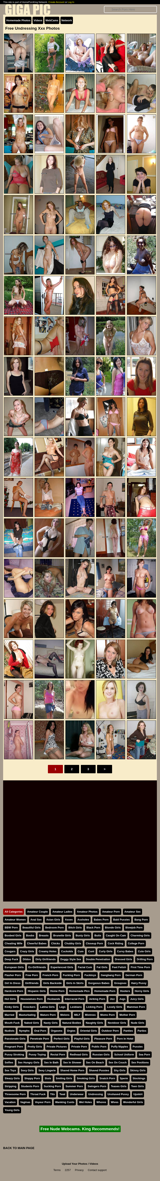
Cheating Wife (13, 943)
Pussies (138, 1046)
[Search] (130, 9)
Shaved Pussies (99, 1070)
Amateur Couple (37, 911)
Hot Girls (10, 999)
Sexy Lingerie (47, 1070)
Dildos (27, 959)
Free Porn (32, 975)
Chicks (55, 943)
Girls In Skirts (75, 983)
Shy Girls (119, 1070)
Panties (128, 1030)
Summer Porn (74, 1086)
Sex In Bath (51, 1062)
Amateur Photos (87, 911)
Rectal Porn (57, 1054)
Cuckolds (67, 951)
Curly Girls (105, 951)
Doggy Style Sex (70, 959)
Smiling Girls (64, 1078)
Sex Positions (140, 1062)
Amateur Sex (132, 911)
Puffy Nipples (119, 1046)
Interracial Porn (74, 999)
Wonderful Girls (133, 1102)
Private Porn (79, 1046)
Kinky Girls (12, 1006)
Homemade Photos (18, 20)
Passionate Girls (15, 1038)
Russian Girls (101, 1054)
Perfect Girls (62, 1038)
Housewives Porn (31, 999)
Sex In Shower (72, 1062)
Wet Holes (85, 1102)
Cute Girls (144, 951)
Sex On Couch (118, 1062)
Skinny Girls (138, 1070)
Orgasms (56, 1030)
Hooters (125, 991)
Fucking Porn (71, 975)
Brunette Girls (62, 935)
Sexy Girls (27, 1070)
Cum (81, 951)
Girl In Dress (12, 983)
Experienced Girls (62, 967)
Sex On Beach (95, 1062)
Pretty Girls (35, 1046)
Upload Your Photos (74, 1163)
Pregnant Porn (14, 1046)
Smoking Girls (86, 1078)
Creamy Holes (47, 951)
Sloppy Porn (32, 1078)
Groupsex (120, 983)
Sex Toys (10, 1070)
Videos (38, 20)
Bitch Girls (75, 927)
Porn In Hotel (125, 1038)
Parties (142, 1030)
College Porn (136, 943)
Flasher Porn (13, 975)
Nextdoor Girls (117, 1022)
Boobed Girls (13, 935)
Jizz (112, 999)
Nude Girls (137, 1022)
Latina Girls (47, 1006)
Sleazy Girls (12, 1078)
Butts (97, 935)
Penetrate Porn (39, 1038)
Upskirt (137, 1094)
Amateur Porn (111, 911)
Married (9, 1014)
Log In (71, 2)
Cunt (91, 951)
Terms (57, 1170)
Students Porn (30, 1086)
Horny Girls (142, 991)
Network (66, 20)
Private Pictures (57, 1046)
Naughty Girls (94, 1022)
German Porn (133, 975)
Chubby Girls (72, 943)
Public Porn (99, 1046)
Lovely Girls (114, 1006)
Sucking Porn (52, 1086)
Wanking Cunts (65, 1102)
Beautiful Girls (31, 927)
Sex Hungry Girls (29, 1062)
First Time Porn (140, 967)
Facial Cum (85, 967)
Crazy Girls (27, 951)
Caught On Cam (116, 935)
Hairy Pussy (138, 983)
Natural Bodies (71, 1022)
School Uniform (124, 1054)
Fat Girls (102, 967)
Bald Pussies (121, 919)
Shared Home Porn (72, 1070)
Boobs (30, 935)
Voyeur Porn (42, 1102)
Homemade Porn (104, 991)
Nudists (9, 1030)
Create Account (56, 2)
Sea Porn (144, 1054)
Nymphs (24, 1030)
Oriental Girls (88, 1030)
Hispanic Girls (37, 991)
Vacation (10, 1102)
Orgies (71, 1030)
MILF (77, 1014)
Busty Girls (83, 935)
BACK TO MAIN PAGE (18, 1148)
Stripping (10, 1086)
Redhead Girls (79, 1054)
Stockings (139, 1078)
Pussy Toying (37, 1054)
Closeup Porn (94, 943)
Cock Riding (115, 943)
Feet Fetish (119, 967)
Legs (62, 1006)
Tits (52, 1094)
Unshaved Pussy (118, 1094)
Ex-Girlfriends (37, 967)
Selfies (9, 1062)
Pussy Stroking (14, 1054)
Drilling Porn (145, 959)
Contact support (97, 1170)
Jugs (122, 999)
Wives (115, 1102)
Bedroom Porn (54, 927)
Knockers (29, 1006)
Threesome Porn (15, 1094)
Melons (65, 1014)
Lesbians (76, 1006)
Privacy (79, 1170)
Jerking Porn (97, 999)
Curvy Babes (125, 951)
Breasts (44, 935)
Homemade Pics (79, 991)
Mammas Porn (136, 1006)
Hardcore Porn (14, 991)
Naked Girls (31, 1022)
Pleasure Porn (103, 1038)
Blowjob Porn (133, 927)
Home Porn (57, 991)
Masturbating (27, 1014)
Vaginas (25, 1102)
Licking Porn (94, 1006)
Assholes (83, 919)
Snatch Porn (107, 1078)
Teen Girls (137, 1086)
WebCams (51, 20)
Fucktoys (90, 975)
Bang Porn (141, 919)
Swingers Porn (97, 1086)
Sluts (48, 1078)
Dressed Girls (123, 959)
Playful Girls (82, 1038)
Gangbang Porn (111, 975)
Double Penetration (98, 959)
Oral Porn (40, 1030)
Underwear (77, 1094)
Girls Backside (52, 983)
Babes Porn (101, 919)
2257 (68, 1170)
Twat (62, 1094)
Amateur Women (15, 919)
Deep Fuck (11, 959)
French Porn (50, 975)
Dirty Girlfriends (45, 959)
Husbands (53, 999)
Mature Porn (48, 1014)
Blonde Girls (113, 927)
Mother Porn (127, 1014)
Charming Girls (140, 935)
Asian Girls (53, 919)
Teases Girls (118, 1086)
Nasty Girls (51, 1022)
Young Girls (12, 1110)
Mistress (90, 1014)
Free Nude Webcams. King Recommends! (79, 1129)
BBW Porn (11, 927)
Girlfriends (32, 983)
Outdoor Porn (110, 1030)
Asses (69, 919)
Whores (101, 1102)
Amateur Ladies (62, 911)
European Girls (14, 967)
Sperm (124, 1078)
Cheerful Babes (37, 943)
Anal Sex (36, 919)
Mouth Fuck (12, 1022)
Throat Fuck (37, 1094)
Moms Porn (107, 1014)
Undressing (95, 1094)
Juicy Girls (137, 999)
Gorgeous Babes (98, 983)
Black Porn (93, 927)
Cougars (10, 951)
